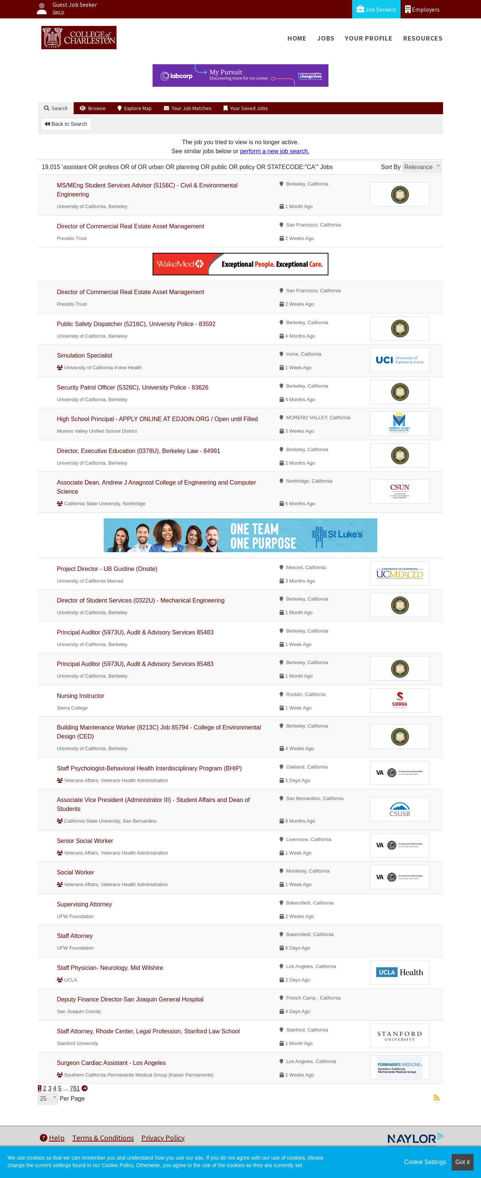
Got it (462, 1162)
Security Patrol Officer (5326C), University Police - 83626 (132, 387)
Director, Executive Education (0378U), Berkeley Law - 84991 (138, 451)
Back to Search (66, 124)
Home (297, 38)
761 (75, 1088)
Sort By (391, 167)
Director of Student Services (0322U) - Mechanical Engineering (140, 600)
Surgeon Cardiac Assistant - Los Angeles (111, 1063)
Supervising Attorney (84, 904)
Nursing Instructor (80, 696)
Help (52, 1137)
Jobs (325, 38)
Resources (423, 38)
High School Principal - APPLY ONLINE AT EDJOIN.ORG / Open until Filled (157, 419)
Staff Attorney (75, 936)
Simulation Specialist (84, 355)
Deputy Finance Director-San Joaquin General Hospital (130, 999)
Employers (422, 9)
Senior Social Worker (85, 841)
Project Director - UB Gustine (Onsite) (107, 569)
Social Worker (75, 872)
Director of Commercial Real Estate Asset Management (130, 226)
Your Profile (369, 38)
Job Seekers (376, 9)
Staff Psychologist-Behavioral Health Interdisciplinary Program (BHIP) (149, 768)
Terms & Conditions (103, 1137)
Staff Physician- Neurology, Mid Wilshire (110, 968)
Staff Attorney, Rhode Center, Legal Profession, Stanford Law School (148, 1031)
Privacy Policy (163, 1137)
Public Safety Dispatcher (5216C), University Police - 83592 (136, 324)
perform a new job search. (275, 151)
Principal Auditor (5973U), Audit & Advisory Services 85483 (135, 632)
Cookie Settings (425, 1162)
